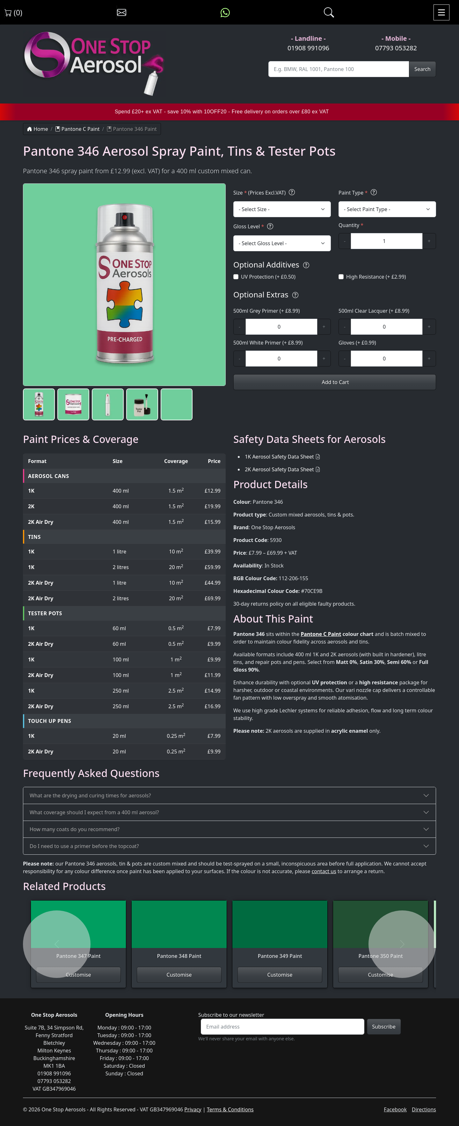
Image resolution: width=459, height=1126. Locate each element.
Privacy (192, 1109)
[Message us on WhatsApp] (225, 12)
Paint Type (359, 192)
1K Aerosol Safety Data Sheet (279, 456)
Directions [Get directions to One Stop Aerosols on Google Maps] (424, 1109)
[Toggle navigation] (441, 12)
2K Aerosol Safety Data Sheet (279, 469)
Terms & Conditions (230, 1109)
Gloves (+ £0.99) (357, 342)
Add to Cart (334, 382)
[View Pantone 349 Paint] (279, 934)
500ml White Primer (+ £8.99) (268, 342)
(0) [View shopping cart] (13, 12)
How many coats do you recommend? (75, 829)
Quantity (351, 225)
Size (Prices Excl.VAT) (265, 192)
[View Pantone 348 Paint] (179, 934)
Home (37, 128)
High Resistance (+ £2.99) (376, 276)
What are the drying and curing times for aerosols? (90, 795)
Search (422, 69)
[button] (39, 404)
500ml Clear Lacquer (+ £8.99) (374, 310)
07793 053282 (396, 48)
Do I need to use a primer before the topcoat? (84, 846)
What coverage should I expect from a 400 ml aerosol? (94, 812)
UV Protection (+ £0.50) (268, 276)
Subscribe (384, 1026)
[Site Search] (338, 69)
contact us (324, 871)
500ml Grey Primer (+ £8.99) (266, 310)
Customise (78, 974)
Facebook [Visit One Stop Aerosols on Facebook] (395, 1109)
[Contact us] (122, 12)
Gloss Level (254, 226)
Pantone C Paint (77, 128)
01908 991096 (308, 48)
